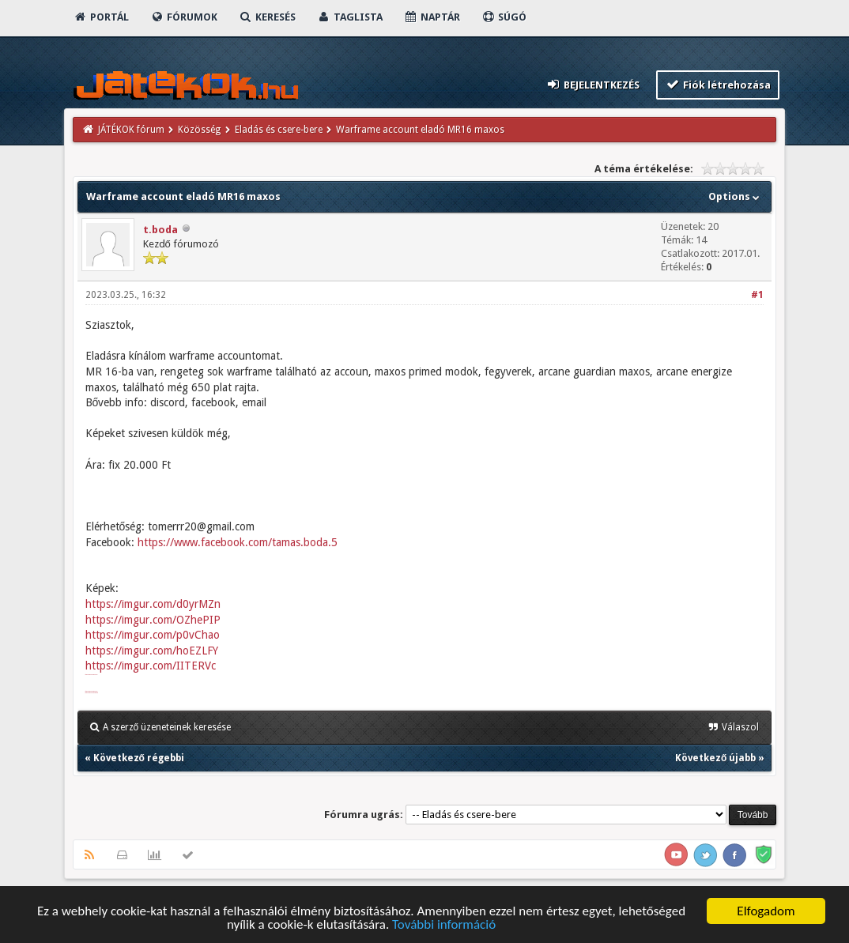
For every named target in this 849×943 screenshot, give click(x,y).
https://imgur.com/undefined (91, 692)
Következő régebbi (138, 758)
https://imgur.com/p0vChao (152, 634)
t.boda (160, 230)
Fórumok (183, 17)
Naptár (432, 17)
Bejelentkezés (592, 84)
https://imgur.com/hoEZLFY (151, 650)
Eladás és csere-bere (279, 129)
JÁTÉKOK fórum (131, 129)
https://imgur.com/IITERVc (150, 665)
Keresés (267, 17)
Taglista (350, 17)
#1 (757, 294)
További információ (444, 925)
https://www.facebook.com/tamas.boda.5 (238, 542)
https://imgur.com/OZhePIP (153, 619)
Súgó (503, 17)
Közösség (199, 129)
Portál (101, 17)
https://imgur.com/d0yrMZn (153, 604)
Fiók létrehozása (718, 84)
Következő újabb (715, 758)
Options (735, 196)
